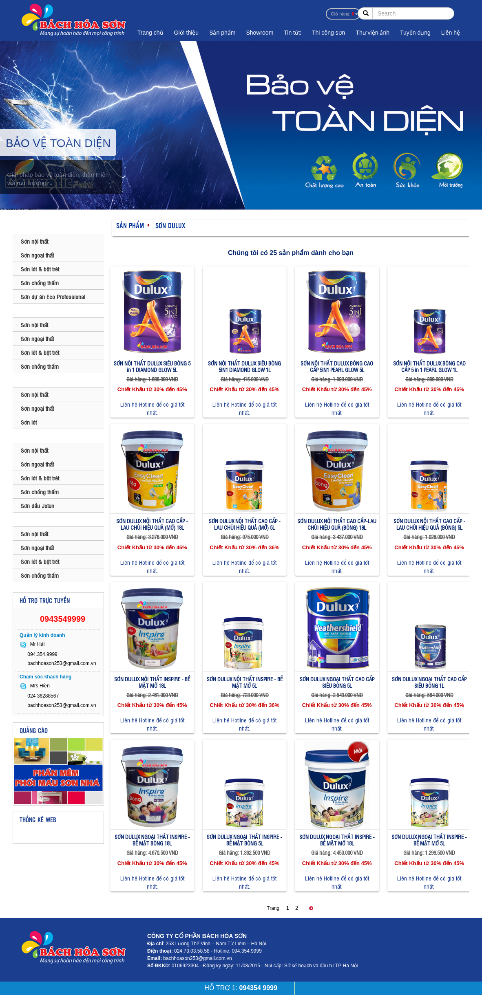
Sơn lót (29, 422)
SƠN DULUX (31, 310)
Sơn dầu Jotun (37, 505)
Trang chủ (150, 32)
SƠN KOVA (30, 519)
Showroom (259, 32)
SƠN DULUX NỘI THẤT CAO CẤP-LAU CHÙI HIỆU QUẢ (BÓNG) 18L (336, 524)
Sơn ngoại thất (37, 255)
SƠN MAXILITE (35, 380)
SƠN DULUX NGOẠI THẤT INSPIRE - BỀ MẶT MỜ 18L (337, 840)
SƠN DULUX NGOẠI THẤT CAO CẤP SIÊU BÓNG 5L (337, 682)
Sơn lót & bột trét (40, 269)
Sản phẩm (222, 32)
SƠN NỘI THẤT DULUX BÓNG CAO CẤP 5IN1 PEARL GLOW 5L (337, 366)
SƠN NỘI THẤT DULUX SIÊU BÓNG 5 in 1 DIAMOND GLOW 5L (152, 366)
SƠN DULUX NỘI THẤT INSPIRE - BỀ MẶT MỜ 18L (152, 682)
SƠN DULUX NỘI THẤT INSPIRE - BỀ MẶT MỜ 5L (245, 682)
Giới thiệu (186, 32)
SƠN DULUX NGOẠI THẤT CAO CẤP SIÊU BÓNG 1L (429, 682)
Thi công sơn (328, 32)
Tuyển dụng (415, 32)
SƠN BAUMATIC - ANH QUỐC (53, 226)
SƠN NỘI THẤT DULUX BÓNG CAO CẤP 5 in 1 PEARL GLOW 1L (429, 366)
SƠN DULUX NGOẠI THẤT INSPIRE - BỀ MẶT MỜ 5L (429, 840)
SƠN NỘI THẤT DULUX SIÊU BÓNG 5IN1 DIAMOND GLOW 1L (244, 366)
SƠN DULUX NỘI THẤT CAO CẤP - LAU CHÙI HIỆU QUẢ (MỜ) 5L (245, 524)
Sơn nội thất (34, 241)
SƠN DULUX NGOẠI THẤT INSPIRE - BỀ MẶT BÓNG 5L (244, 840)
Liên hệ (450, 32)
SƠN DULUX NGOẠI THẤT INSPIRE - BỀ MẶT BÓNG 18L (152, 840)
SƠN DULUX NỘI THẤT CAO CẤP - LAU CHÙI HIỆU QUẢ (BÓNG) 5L (429, 524)
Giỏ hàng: (342, 13)
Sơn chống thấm (40, 282)
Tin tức (292, 32)
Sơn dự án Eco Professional (53, 296)
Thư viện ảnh (372, 32)
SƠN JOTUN (31, 435)
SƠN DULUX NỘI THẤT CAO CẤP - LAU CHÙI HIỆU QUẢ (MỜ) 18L (152, 524)
